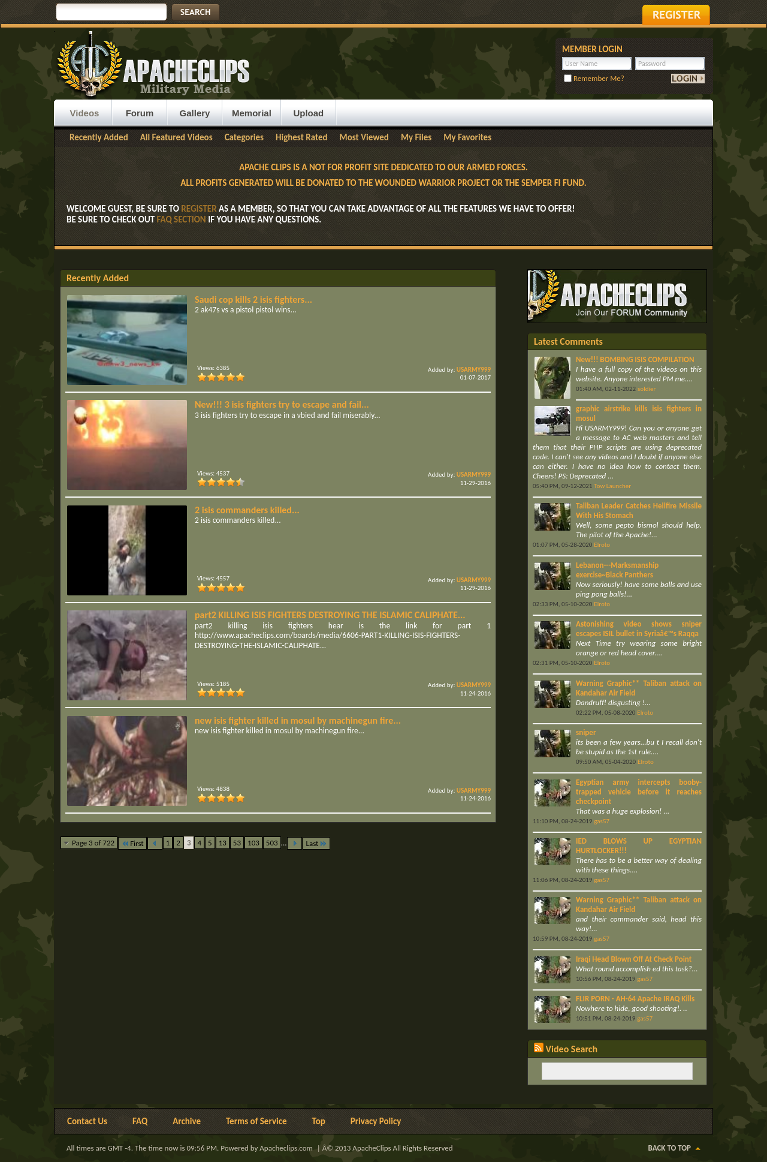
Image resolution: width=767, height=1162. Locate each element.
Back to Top (669, 1147)
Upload (308, 113)
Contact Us (87, 1121)
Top (318, 1121)
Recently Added (99, 137)
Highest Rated (302, 137)
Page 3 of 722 (93, 842)
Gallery (195, 113)
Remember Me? (594, 78)
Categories (244, 137)
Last (316, 843)
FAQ (139, 1121)
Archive (187, 1121)
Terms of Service (256, 1121)
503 (272, 842)
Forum (140, 113)
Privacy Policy (376, 1121)
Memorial (251, 113)
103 (253, 842)
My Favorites (467, 137)
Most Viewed (364, 137)
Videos (84, 113)
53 (237, 842)
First (132, 843)
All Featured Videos (176, 137)
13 (223, 842)
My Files (416, 137)
